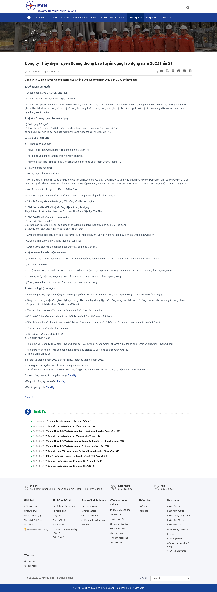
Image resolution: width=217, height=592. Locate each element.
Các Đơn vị (28, 524)
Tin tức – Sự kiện (59, 17)
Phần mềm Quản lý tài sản (178, 515)
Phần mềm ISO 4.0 (175, 520)
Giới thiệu (41, 17)
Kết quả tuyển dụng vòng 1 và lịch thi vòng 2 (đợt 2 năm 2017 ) (77, 456)
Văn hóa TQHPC (117, 533)
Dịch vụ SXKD (87, 524)
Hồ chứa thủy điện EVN (177, 529)
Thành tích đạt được (33, 520)
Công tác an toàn (88, 510)
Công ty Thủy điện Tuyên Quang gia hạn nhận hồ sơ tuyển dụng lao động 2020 (85, 441)
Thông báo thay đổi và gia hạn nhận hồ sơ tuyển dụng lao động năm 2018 (82, 451)
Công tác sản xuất (89, 506)
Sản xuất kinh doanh (84, 17)
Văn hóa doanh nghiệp (112, 17)
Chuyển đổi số (59, 520)
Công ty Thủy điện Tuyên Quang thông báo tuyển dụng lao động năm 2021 (83, 431)
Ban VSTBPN (58, 524)
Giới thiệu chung (31, 506)
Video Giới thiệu (117, 542)
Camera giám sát (174, 538)
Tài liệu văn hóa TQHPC (120, 510)
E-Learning (172, 534)
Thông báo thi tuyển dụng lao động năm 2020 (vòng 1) (73, 436)
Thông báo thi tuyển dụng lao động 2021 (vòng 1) (70, 426)
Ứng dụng (151, 17)
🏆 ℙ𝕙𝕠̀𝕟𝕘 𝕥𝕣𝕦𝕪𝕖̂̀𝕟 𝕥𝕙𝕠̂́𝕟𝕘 (36, 529)
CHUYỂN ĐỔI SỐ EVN (176, 551)
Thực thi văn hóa (117, 528)
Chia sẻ (29, 397)
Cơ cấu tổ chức (30, 510)
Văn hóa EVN (115, 514)
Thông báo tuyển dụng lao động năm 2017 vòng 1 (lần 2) (74, 461)
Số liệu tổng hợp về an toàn (93, 520)
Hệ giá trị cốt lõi (117, 519)
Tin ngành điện (59, 510)
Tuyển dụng (144, 506)
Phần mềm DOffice (175, 510)
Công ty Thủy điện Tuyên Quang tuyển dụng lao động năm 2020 (77, 446)
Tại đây (72, 375)
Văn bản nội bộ (31, 565)
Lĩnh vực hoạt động (32, 515)
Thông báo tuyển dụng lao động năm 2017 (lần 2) (70, 466)
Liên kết (144, 578)
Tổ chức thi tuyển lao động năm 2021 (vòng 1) (68, 421)
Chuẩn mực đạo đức (119, 524)
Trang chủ (30, 40)
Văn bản (166, 17)
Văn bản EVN (30, 561)
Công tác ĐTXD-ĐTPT (90, 515)
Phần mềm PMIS (174, 506)
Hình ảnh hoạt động (119, 537)
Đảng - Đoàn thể (60, 515)
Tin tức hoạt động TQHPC (64, 506)
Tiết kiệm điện (59, 537)
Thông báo (136, 17)
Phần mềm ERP (174, 524)
